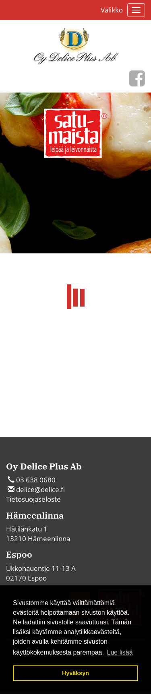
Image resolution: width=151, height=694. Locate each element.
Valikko (112, 9)
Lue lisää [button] (120, 652)
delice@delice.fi (40, 489)
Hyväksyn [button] (75, 673)
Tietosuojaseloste (33, 499)
